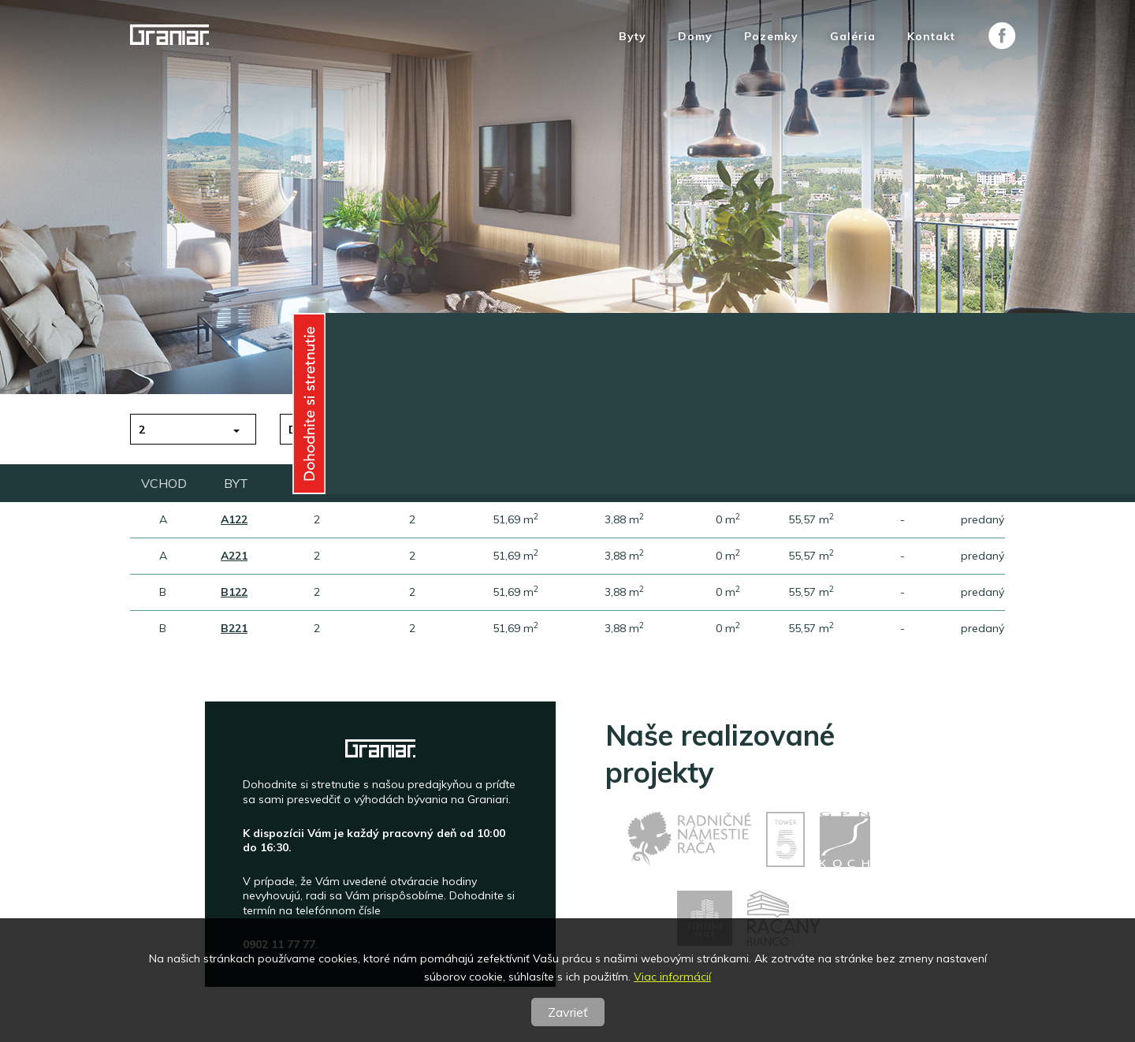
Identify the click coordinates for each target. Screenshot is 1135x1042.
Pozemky (771, 36)
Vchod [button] (759, 429)
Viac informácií (672, 976)
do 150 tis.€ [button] (323, 429)
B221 (234, 628)
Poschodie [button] (472, 429)
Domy (695, 36)
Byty (632, 36)
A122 (234, 519)
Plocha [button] (611, 429)
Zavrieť (568, 1012)
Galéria (853, 36)
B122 (234, 592)
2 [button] (142, 429)
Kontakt (931, 36)
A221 (234, 556)
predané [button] (914, 429)
